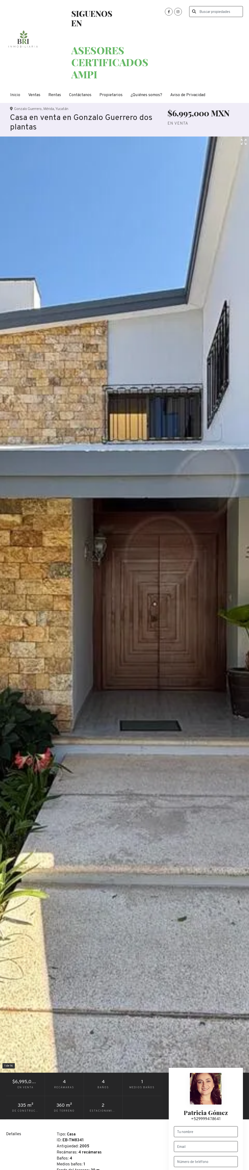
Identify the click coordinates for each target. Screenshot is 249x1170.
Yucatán (61, 109)
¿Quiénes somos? (146, 95)
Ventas (34, 95)
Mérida (48, 109)
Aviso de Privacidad (187, 95)
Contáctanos (80, 95)
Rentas (54, 95)
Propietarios (111, 95)
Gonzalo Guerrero (28, 109)
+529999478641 (206, 1119)
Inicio (15, 95)
